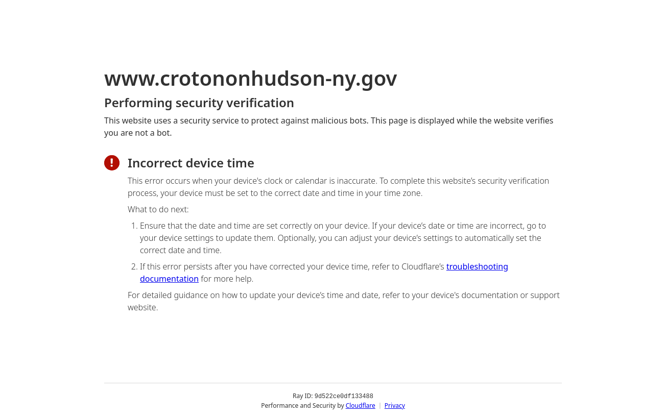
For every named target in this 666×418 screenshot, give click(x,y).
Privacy (395, 405)
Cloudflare (360, 405)
